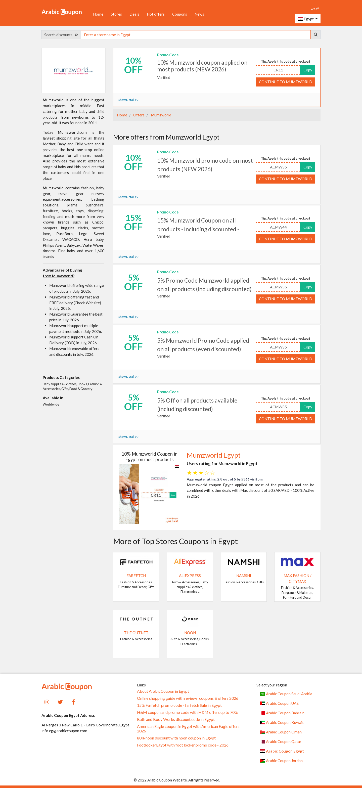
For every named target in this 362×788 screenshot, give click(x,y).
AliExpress (190, 575)
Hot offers (156, 14)
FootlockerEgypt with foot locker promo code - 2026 (183, 745)
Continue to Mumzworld (285, 81)
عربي (315, 8)
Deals (134, 14)
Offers (138, 115)
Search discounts (61, 34)
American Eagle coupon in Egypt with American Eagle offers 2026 (188, 728)
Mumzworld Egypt (214, 455)
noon (190, 632)
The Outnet (136, 632)
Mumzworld (160, 115)
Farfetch (136, 575)
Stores (116, 14)
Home (98, 14)
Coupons (179, 14)
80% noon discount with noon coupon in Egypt (176, 738)
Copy (307, 70)
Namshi (243, 575)
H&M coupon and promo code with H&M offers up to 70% (187, 712)
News (199, 14)
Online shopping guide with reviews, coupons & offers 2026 (187, 698)
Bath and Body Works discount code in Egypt (176, 719)
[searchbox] (196, 34)
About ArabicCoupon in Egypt (163, 691)
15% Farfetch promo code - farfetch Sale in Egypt (179, 705)
